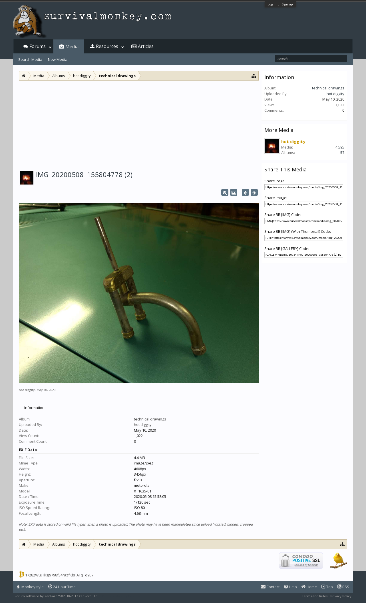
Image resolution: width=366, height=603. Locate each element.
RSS (343, 586)
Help (290, 586)
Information (34, 407)
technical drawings (150, 419)
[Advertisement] (139, 123)
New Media (57, 59)
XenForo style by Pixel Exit (122, 596)
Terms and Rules (314, 596)
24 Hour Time (62, 586)
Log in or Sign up (280, 4)
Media (72, 46)
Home (309, 586)
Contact (270, 586)
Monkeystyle (30, 586)
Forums (37, 46)
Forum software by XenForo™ (56, 596)
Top (327, 586)
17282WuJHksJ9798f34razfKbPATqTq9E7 (59, 575)
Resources (107, 46)
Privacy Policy (340, 596)
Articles (146, 46)
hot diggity (27, 390)
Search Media (30, 59)
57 (342, 152)
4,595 (339, 147)
